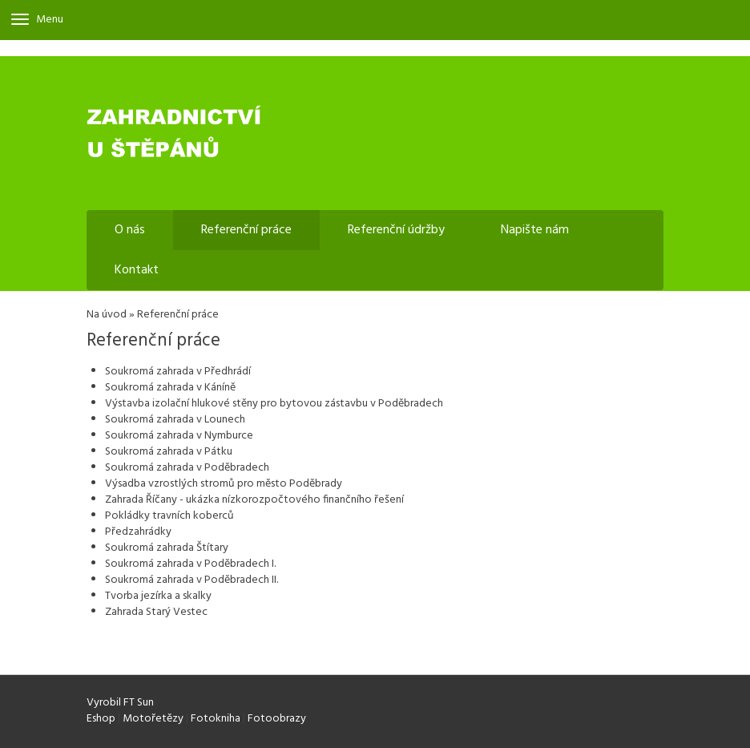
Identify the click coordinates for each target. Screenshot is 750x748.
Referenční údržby (396, 230)
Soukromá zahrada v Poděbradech (187, 468)
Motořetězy (153, 719)
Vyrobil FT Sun (120, 702)
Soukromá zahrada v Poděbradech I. (190, 564)
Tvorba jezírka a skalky (158, 596)
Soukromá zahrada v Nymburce (179, 436)
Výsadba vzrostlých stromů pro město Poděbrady (223, 484)
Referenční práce (246, 230)
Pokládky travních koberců (169, 516)
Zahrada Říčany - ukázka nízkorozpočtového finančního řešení (254, 500)
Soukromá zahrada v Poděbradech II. (191, 580)
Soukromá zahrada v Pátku (168, 452)
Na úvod (107, 314)
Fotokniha (215, 719)
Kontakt (137, 270)
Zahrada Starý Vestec (156, 612)
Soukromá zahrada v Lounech (175, 419)
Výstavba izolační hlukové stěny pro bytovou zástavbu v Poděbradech (274, 403)
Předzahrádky (138, 532)
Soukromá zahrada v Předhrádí (178, 371)
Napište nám (535, 230)
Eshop (101, 719)
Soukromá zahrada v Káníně (170, 387)
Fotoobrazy (277, 719)
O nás (130, 230)
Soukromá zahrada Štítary (166, 548)
